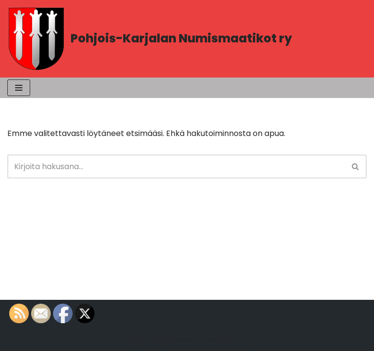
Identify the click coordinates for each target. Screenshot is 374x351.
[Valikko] (18, 87)
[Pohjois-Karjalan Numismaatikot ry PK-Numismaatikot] (149, 39)
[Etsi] (176, 166)
